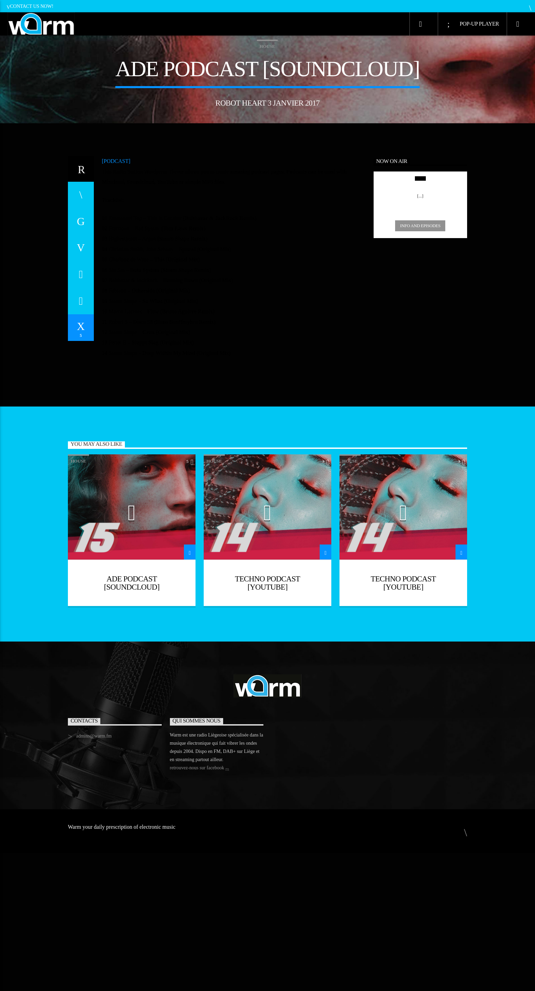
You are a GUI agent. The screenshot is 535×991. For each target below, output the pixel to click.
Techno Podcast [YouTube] (267, 721)
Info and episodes (420, 363)
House (267, 115)
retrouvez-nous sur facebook (199, 906)
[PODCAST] (116, 299)
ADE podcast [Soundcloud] (132, 721)
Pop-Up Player (473, 24)
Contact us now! (29, 6)
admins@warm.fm (94, 874)
